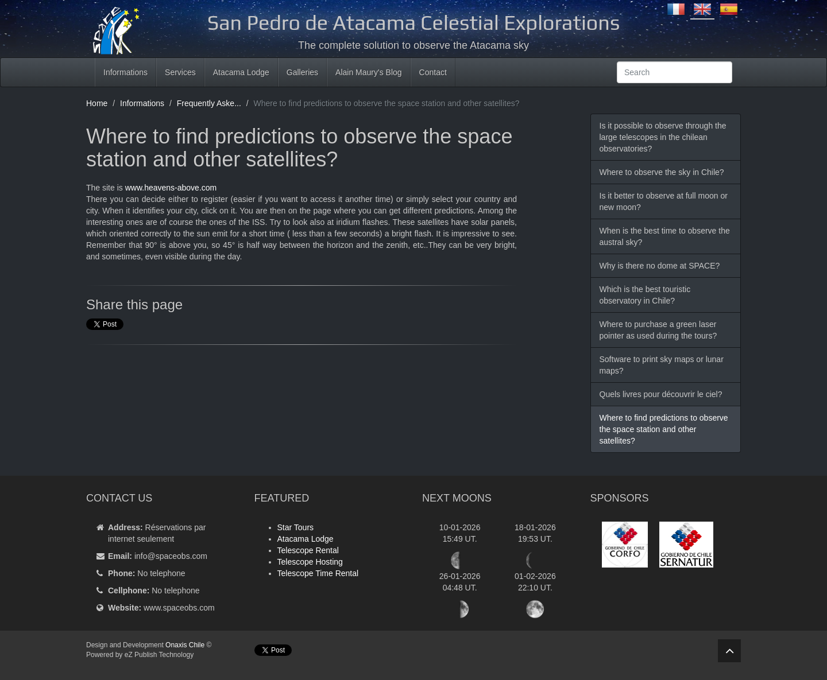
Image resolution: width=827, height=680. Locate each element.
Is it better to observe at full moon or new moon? (664, 201)
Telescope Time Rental (318, 573)
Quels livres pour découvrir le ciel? (661, 394)
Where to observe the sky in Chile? (662, 172)
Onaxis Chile (184, 645)
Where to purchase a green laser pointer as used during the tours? (658, 330)
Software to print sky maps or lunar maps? (662, 365)
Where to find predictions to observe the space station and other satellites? (664, 429)
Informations (125, 72)
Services (180, 72)
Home (96, 103)
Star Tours (295, 527)
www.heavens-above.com (171, 187)
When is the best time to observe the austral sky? (665, 236)
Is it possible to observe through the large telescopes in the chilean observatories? (663, 137)
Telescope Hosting (310, 561)
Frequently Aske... (209, 103)
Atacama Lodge (241, 72)
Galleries (302, 72)
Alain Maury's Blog (368, 72)
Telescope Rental (308, 550)
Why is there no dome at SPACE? (660, 265)
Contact (433, 72)
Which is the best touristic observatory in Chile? (645, 295)
